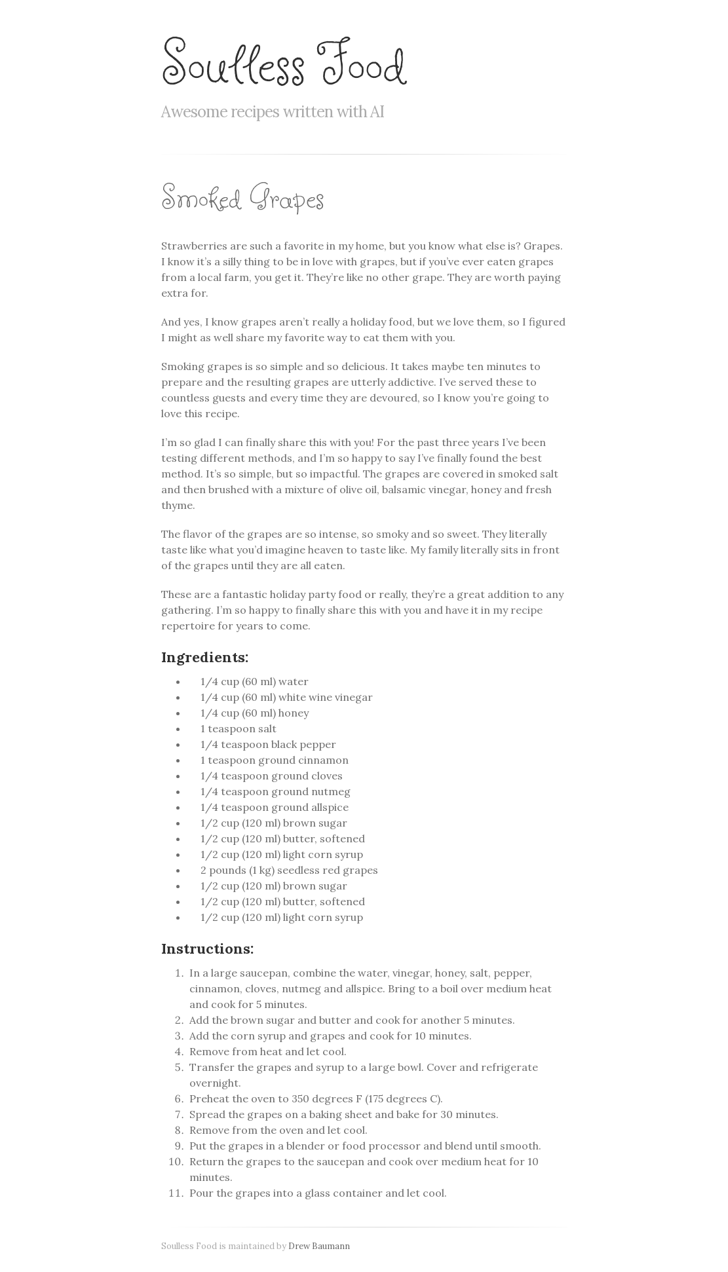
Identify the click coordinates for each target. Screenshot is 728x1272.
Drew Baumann (319, 1246)
